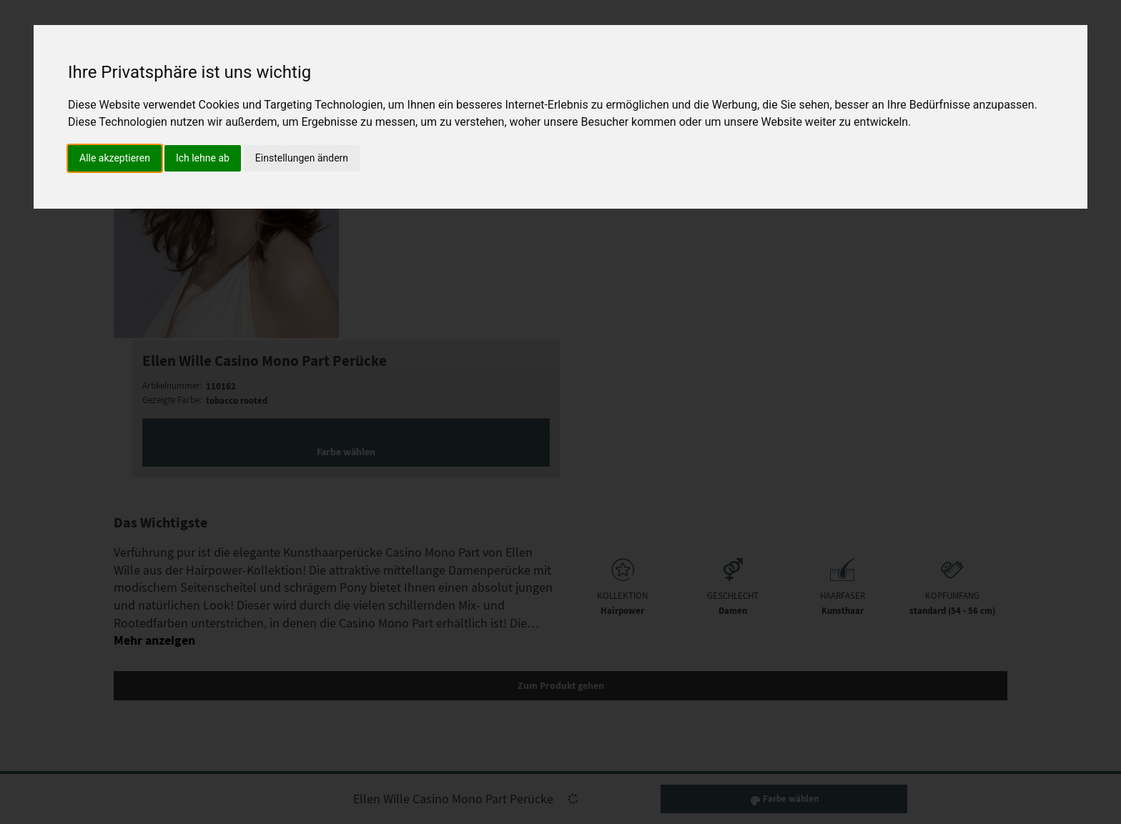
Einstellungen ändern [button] (301, 158)
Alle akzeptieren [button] (114, 158)
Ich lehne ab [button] (202, 158)
